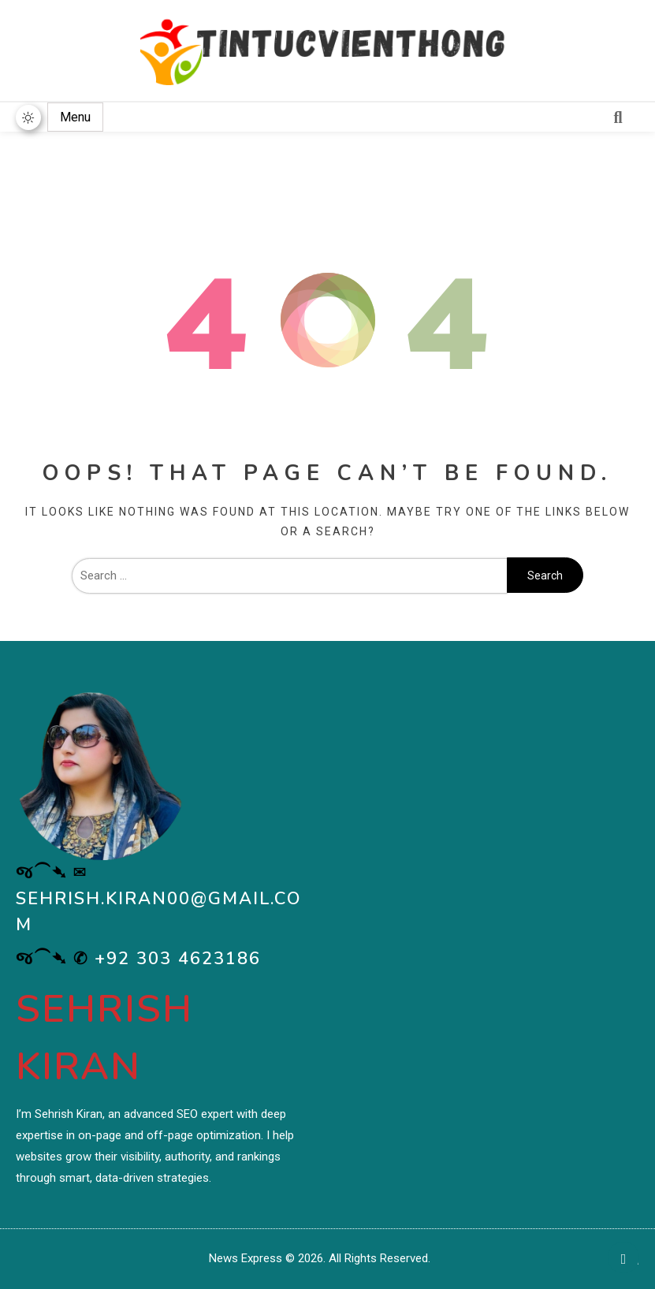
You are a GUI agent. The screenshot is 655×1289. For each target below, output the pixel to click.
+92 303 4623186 (178, 958)
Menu (75, 117)
